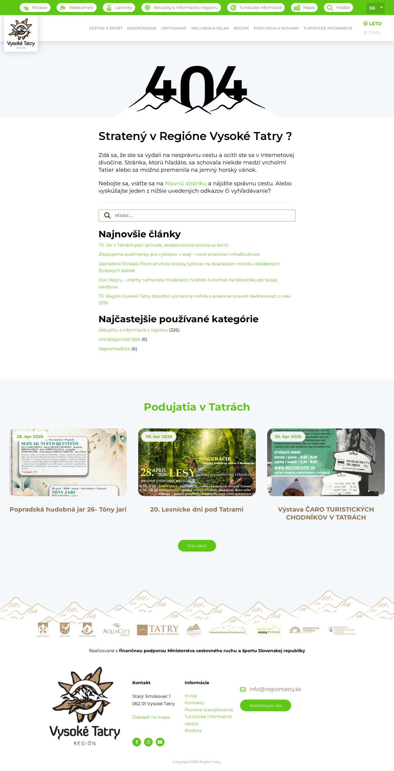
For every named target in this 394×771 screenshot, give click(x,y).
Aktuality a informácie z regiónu (133, 330)
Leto (372, 23)
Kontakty (194, 702)
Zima (372, 32)
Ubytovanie (174, 28)
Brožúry (193, 730)
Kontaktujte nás (266, 705)
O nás (191, 696)
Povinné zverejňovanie (209, 710)
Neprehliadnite (114, 348)
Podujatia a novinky (276, 28)
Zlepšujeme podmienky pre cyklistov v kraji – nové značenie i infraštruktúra (178, 254)
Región (241, 28)
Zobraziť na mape (151, 717)
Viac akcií (197, 545)
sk (372, 8)
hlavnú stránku (186, 183)
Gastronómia (141, 28)
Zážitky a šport (106, 28)
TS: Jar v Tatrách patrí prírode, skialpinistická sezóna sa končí (163, 245)
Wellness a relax (210, 28)
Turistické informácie (328, 28)
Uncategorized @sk (119, 339)
